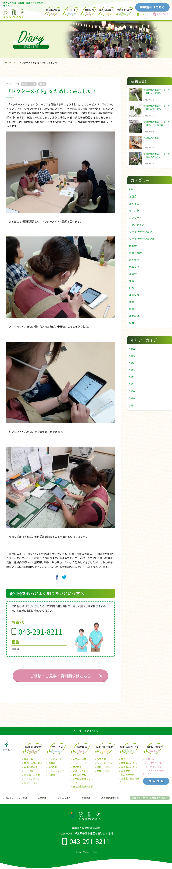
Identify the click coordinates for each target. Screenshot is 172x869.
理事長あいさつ (129, 766)
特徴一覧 (28, 762)
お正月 (133, 196)
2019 (132, 398)
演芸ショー (135, 295)
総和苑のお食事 (32, 778)
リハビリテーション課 (141, 238)
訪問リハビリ (55, 778)
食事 (131, 323)
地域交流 (134, 267)
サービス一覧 (55, 762)
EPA (131, 189)
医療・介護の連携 (33, 766)
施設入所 (52, 770)
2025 (132, 356)
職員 (131, 309)
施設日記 (42, 801)
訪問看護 (134, 316)
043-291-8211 (40, 635)
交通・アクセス (80, 774)
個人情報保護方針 (110, 801)
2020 (132, 391)
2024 (132, 363)
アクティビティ (31, 782)
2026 (132, 349)
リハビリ (28, 774)
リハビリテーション (140, 231)
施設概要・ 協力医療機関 (126, 776)
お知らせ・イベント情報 (14, 801)
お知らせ (134, 203)
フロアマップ (79, 766)
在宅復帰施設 (31, 770)
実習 (131, 281)
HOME (8, 62)
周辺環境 (77, 770)
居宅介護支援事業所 (83, 790)
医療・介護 (135, 253)
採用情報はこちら (152, 7)
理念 (123, 762)
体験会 (133, 245)
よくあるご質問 (153, 770)
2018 (132, 405)
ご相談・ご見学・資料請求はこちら (60, 679)
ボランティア (136, 224)
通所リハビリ (55, 766)
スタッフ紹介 (64, 801)
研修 (131, 302)
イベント (134, 210)
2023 (132, 370)
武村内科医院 (79, 778)
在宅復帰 (134, 260)
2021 (132, 384)
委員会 (133, 274)
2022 (132, 377)
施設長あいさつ (129, 770)
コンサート (135, 217)
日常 (131, 288)
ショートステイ (56, 774)
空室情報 (86, 801)
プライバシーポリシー (86, 855)
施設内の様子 (79, 762)
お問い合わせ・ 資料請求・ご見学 (153, 764)
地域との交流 (31, 786)
